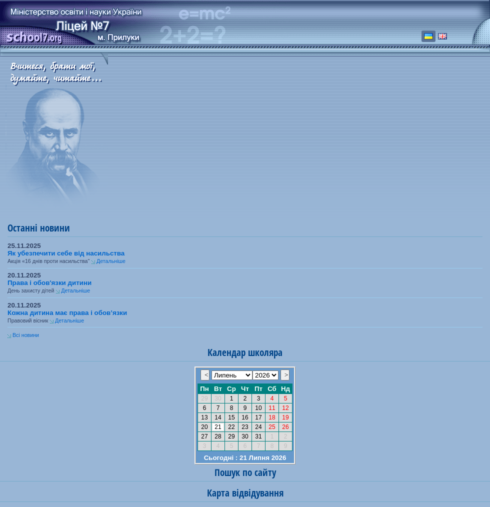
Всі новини (25, 335)
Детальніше (111, 261)
